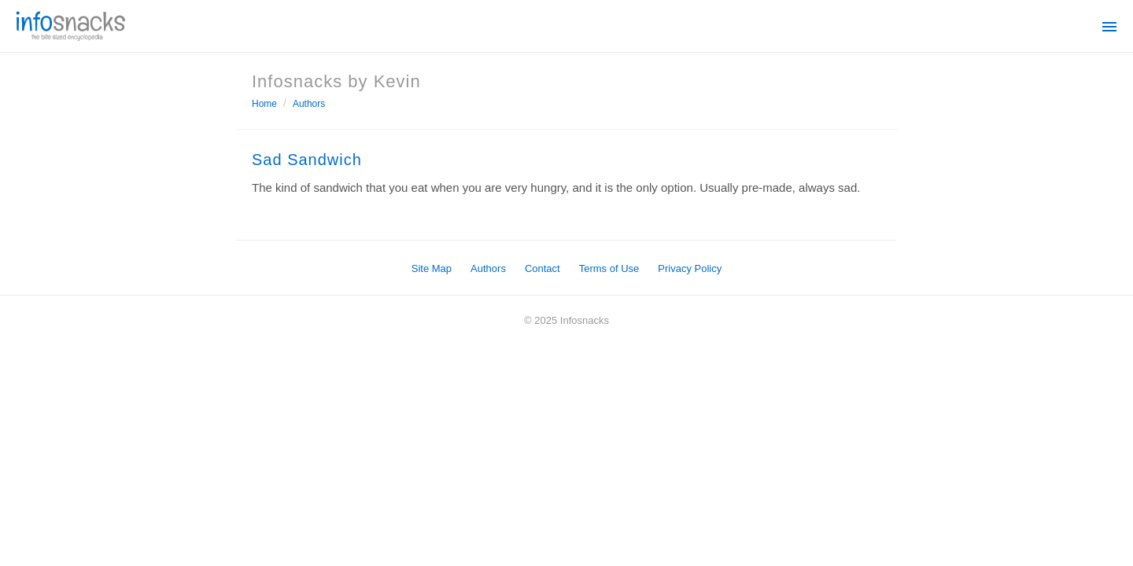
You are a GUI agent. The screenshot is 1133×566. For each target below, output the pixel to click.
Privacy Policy (690, 268)
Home (264, 103)
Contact (542, 268)
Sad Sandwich (307, 159)
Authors (309, 103)
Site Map (431, 268)
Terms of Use (609, 268)
